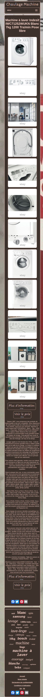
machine (22, 643)
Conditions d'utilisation (22, 685)
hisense (28, 635)
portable (25, 625)
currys (33, 644)
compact (26, 668)
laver (30, 617)
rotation (34, 635)
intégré (29, 659)
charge (10, 635)
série (13, 625)
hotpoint (19, 627)
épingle (31, 632)
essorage (18, 659)
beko (18, 667)
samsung (19, 616)
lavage (13, 621)
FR (24, 688)
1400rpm (19, 634)
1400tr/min (25, 622)
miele (26, 627)
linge (22, 647)
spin (31, 613)
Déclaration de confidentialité (22, 682)
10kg (12, 638)
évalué (32, 639)
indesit (35, 622)
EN (21, 688)
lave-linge (19, 631)
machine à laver (22, 653)
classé (11, 644)
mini (31, 625)
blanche (14, 663)
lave (19, 624)
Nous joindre (22, 679)
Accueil (22, 676)
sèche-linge (25, 664)
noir (13, 613)
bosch (22, 638)
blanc (21, 612)
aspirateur (33, 664)
